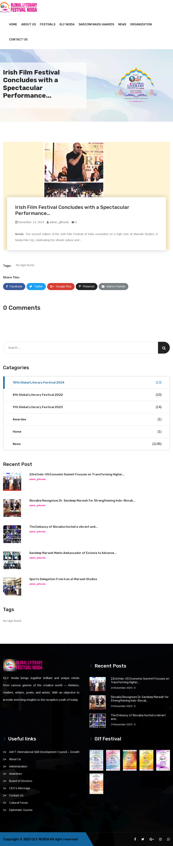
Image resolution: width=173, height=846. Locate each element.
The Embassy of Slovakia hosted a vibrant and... (63, 526)
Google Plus (61, 286)
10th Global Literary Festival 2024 (87, 382)
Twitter (36, 286)
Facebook (14, 286)
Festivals (47, 24)
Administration (18, 766)
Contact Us (18, 39)
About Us (28, 24)
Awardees (15, 773)
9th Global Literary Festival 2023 (87, 407)
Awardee (87, 419)
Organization (141, 24)
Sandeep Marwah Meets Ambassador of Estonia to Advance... (72, 552)
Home (13, 24)
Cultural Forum (18, 802)
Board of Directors (20, 780)
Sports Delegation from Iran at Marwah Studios (63, 579)
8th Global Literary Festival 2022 (87, 394)
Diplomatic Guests (21, 809)
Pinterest (86, 286)
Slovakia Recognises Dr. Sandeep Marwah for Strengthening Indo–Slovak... (82, 500)
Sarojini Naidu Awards (96, 24)
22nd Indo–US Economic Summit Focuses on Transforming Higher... (76, 474)
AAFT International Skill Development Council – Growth (44, 751)
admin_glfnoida (58, 221)
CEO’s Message (19, 787)
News (122, 24)
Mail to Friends (113, 286)
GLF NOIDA (67, 24)
